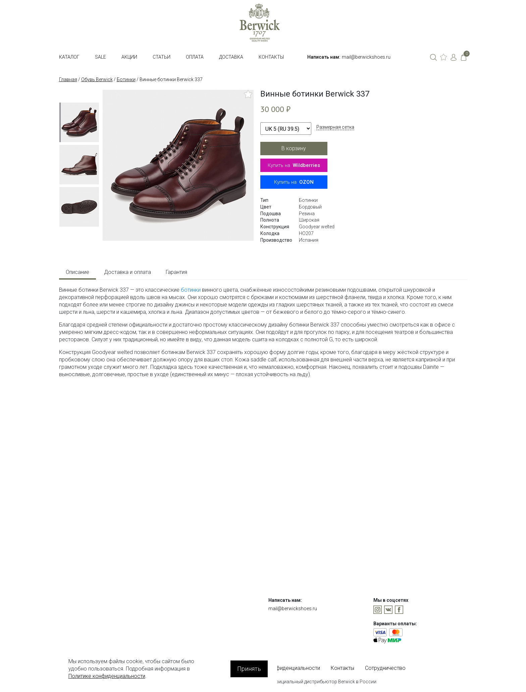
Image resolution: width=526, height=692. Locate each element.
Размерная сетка (335, 127)
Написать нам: (323, 57)
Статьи (161, 57)
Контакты (271, 57)
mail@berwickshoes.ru (366, 57)
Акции (129, 57)
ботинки (191, 290)
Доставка (231, 57)
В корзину (293, 148)
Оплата (195, 57)
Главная (68, 79)
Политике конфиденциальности (106, 676)
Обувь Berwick (97, 79)
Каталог (69, 57)
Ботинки (126, 79)
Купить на (294, 165)
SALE (100, 57)
